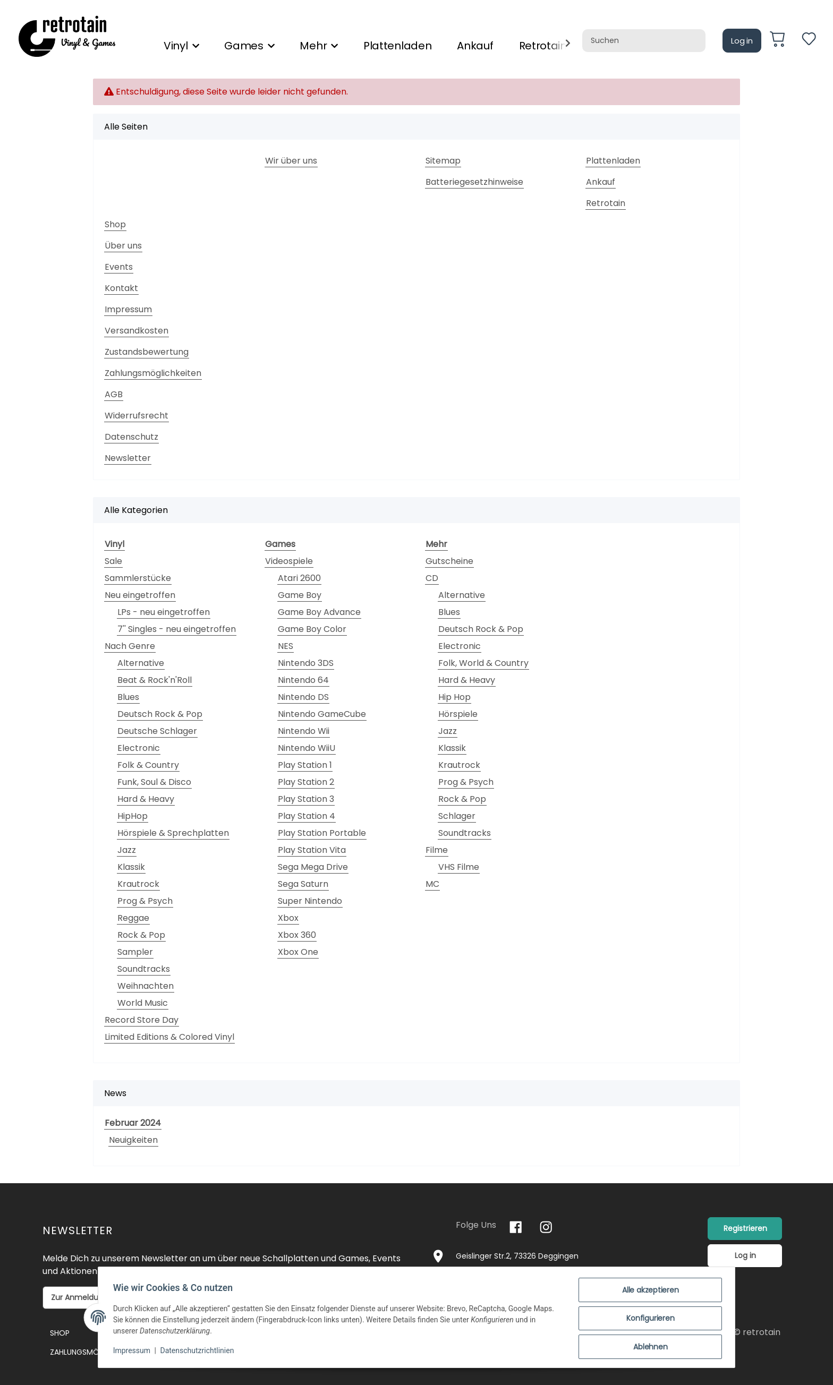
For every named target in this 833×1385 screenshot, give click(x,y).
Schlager (456, 816)
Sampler (135, 952)
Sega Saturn (303, 884)
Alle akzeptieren (648, 1292)
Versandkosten (136, 330)
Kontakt (121, 288)
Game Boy (299, 595)
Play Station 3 (306, 799)
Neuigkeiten (133, 1140)
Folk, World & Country (483, 663)
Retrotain (605, 203)
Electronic (138, 748)
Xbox (288, 918)
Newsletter (128, 458)
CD (432, 578)
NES (285, 646)
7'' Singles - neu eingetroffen (176, 629)
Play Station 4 (306, 816)
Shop (115, 224)
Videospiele (289, 561)
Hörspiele (458, 714)
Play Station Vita (312, 850)
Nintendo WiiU (306, 748)
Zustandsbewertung (147, 352)
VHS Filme (458, 867)
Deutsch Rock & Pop (159, 714)
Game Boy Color (312, 629)
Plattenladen (397, 45)
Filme (437, 850)
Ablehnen (648, 1347)
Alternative (140, 663)
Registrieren (745, 1228)
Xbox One (298, 952)
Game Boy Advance (319, 612)
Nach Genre (130, 646)
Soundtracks (143, 969)
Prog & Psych (145, 901)
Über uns (123, 246)
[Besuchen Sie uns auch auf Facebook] (515, 1227)
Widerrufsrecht (136, 415)
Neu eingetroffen (140, 595)
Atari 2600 (299, 578)
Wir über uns (291, 161)
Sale (113, 561)
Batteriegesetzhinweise (474, 182)
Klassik (131, 867)
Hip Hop (454, 697)
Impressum (128, 309)
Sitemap (443, 161)
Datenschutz (131, 437)
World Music (142, 1003)
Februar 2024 (133, 1123)
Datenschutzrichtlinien (199, 1352)
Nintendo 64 (303, 680)
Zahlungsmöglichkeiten (153, 373)
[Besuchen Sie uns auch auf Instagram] (546, 1227)
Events (119, 267)
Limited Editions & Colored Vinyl (169, 1037)
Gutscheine (449, 561)
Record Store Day (141, 1020)
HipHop (132, 816)
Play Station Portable (322, 833)
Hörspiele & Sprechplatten (173, 833)
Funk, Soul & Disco (154, 782)
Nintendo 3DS (306, 663)
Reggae (133, 918)
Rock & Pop (141, 935)
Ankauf (475, 45)
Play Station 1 (305, 765)
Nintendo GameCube (322, 714)
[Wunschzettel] (808, 41)
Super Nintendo (310, 901)
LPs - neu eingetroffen (163, 612)
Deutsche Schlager (157, 731)
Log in (742, 40)
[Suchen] (644, 40)
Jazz (126, 850)
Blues (128, 697)
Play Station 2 (306, 782)
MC (432, 884)
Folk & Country (148, 765)
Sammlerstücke (138, 578)
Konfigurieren (648, 1319)
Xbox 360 (297, 935)
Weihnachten (145, 986)
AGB (114, 394)
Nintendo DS (303, 697)
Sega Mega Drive (313, 867)
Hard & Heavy (145, 799)
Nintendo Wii (303, 731)
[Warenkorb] (781, 40)
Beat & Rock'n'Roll (154, 680)
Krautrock (138, 884)
